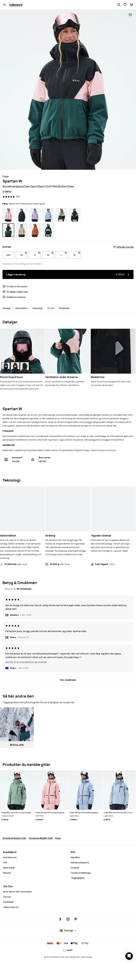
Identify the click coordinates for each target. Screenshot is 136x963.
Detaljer (6, 308)
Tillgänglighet (78, 877)
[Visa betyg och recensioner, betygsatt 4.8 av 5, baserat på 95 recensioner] (11, 196)
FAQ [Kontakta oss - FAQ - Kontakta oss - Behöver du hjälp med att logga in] (5, 862)
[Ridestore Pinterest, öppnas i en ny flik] (75, 919)
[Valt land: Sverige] (68, 930)
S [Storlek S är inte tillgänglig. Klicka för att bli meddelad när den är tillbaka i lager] (37, 254)
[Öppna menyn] (4, 4)
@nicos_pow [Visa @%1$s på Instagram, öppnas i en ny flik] (17, 744)
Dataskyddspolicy (80, 862)
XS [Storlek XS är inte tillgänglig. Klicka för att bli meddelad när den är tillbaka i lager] (23, 254)
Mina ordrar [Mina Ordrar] (9, 867)
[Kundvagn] (131, 4)
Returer (7, 872)
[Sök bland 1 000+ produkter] (119, 5)
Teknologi (37, 308)
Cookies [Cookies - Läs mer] (75, 867)
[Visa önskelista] (125, 4)
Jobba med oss (11, 907)
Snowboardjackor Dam (14, 838)
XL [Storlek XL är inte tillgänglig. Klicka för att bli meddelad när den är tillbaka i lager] (77, 254)
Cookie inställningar (81, 873)
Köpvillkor (75, 857)
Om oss (7, 896)
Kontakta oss (10, 857)
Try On (50, 308)
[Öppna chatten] (129, 956)
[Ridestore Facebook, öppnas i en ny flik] (60, 919)
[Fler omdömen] (68, 680)
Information (21, 308)
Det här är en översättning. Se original (25, 661)
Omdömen (64, 308)
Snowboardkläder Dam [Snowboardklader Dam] (41, 838)
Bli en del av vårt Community (17, 891)
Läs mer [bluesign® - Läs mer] (16, 461)
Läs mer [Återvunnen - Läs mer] (42, 461)
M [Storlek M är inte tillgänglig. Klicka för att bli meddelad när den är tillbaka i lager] (50, 254)
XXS (8, 254)
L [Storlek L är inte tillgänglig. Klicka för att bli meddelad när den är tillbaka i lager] (64, 254)
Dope (58, 838)
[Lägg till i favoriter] (130, 15)
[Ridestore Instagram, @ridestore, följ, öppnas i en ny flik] (68, 919)
